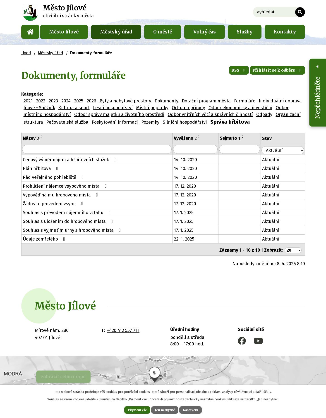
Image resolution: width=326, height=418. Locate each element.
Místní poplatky (152, 107)
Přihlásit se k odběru (274, 72)
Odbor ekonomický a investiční (240, 107)
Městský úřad (116, 32)
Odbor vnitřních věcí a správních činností (210, 114)
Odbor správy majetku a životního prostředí (119, 114)
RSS (229, 72)
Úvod (30, 32)
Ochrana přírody (188, 107)
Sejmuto (234, 138)
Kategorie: (32, 94)
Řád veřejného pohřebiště (54, 177)
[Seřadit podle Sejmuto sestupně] (246, 137)
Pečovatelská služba (67, 122)
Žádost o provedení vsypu (54, 203)
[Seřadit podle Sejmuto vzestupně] (246, 136)
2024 (66, 101)
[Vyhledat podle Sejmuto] (244, 149)
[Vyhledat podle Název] (98, 149)
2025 (78, 101)
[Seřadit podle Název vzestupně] (41, 136)
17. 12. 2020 (188, 186)
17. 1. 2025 (187, 212)
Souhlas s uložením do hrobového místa (69, 221)
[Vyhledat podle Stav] (285, 149)
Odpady (264, 114)
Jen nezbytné (165, 409)
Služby (244, 32)
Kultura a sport (74, 107)
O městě (162, 32)
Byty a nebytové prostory (125, 101)
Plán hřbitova (41, 168)
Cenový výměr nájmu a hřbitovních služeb (70, 159)
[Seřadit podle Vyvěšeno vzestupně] (202, 136)
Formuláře (244, 101)
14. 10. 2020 (188, 159)
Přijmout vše (133, 409)
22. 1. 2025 (187, 238)
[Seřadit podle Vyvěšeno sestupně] (202, 137)
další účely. (263, 391)
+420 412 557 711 (123, 329)
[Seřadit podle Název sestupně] (41, 137)
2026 (91, 101)
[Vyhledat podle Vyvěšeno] (199, 149)
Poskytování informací (115, 122)
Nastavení (194, 409)
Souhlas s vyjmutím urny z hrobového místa (73, 230)
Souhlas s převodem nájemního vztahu (68, 212)
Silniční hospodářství (185, 122)
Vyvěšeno (188, 138)
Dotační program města (206, 101)
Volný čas (204, 32)
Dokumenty (166, 101)
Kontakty (285, 32)
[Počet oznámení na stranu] (292, 249)
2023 (53, 101)
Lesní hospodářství (113, 107)
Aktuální (275, 159)
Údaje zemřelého (45, 238)
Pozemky (150, 122)
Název (31, 138)
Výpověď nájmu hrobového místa (61, 194)
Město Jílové (64, 32)
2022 (40, 101)
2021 (28, 101)
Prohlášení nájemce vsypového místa (66, 186)
